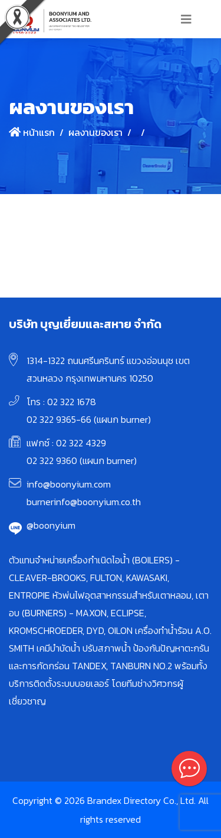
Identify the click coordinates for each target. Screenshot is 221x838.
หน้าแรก (32, 132)
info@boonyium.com (69, 484)
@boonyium (51, 525)
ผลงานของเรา (95, 132)
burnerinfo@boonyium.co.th (84, 502)
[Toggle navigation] (186, 19)
